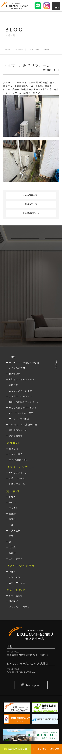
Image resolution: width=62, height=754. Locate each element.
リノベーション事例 (20, 566)
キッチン (13, 508)
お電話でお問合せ (15, 749)
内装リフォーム (17, 478)
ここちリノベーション (20, 390)
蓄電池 (12, 553)
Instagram (31, 685)
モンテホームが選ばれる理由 (24, 362)
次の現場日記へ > (31, 213)
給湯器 (12, 519)
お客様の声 (14, 373)
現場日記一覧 (31, 204)
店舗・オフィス (17, 582)
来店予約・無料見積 (47, 749)
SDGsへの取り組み (18, 459)
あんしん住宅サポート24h (22, 407)
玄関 (11, 536)
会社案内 (13, 448)
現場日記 (19, 50)
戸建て (12, 571)
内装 (11, 524)
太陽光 (12, 547)
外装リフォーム (17, 483)
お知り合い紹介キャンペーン (24, 402)
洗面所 (12, 513)
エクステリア (16, 558)
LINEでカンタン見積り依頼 (23, 424)
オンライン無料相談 (19, 418)
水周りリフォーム (18, 472)
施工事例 (12, 491)
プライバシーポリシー (20, 606)
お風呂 (12, 496)
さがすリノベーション (20, 396)
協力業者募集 (16, 435)
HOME (7, 50)
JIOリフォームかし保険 (21, 413)
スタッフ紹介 (16, 454)
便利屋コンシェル (18, 430)
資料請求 (13, 601)
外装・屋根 (14, 530)
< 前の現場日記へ (31, 195)
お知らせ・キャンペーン (21, 379)
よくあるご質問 (17, 368)
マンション (14, 577)
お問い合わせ (16, 595)
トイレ (12, 502)
